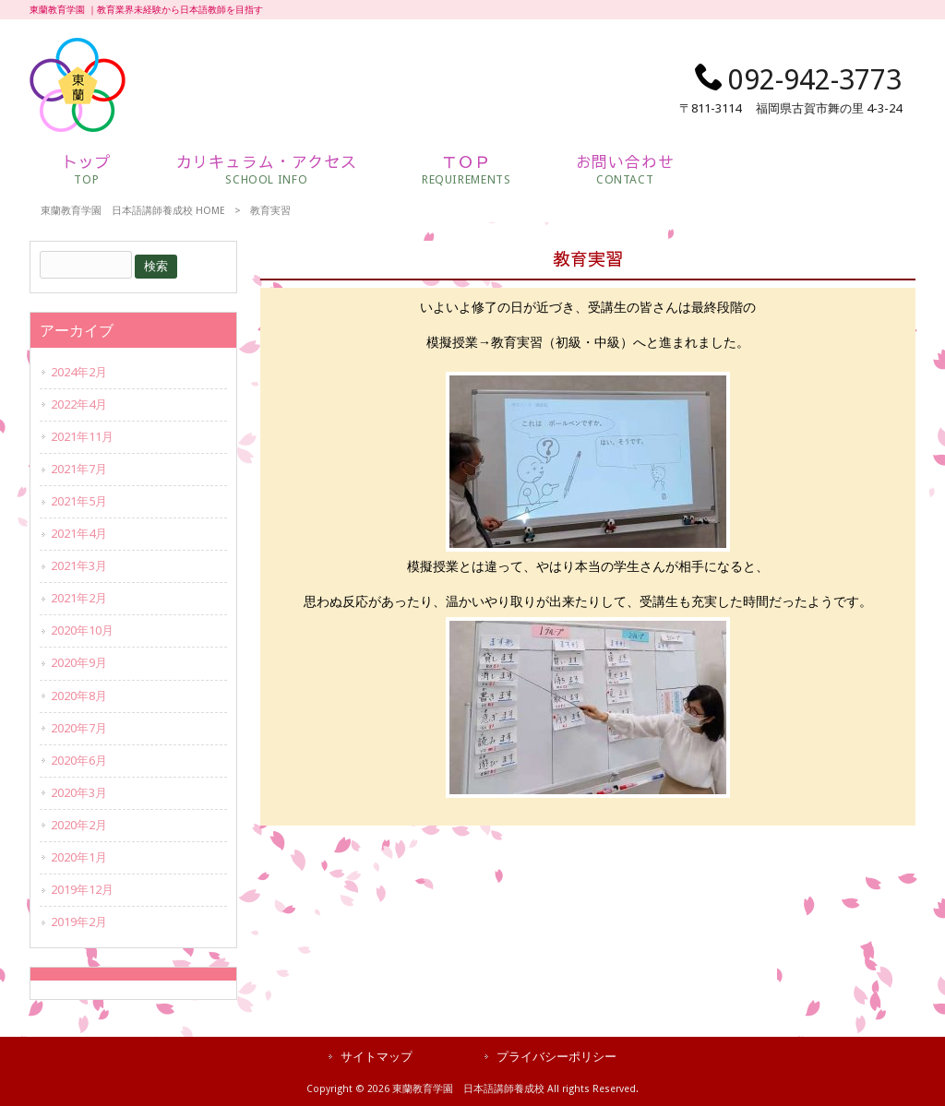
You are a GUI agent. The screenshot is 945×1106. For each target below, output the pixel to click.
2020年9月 (79, 663)
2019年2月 (79, 922)
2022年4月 (79, 404)
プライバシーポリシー (556, 1057)
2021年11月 (82, 437)
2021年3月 (79, 566)
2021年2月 (79, 598)
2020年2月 (79, 825)
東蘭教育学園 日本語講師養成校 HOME (133, 211)
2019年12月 (82, 890)
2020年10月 (82, 630)
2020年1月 (79, 857)
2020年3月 (79, 793)
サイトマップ (377, 1057)
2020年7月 (79, 728)
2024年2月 (79, 372)
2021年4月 (79, 534)
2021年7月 (79, 469)
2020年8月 (79, 696)
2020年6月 (79, 760)
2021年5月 (79, 501)
